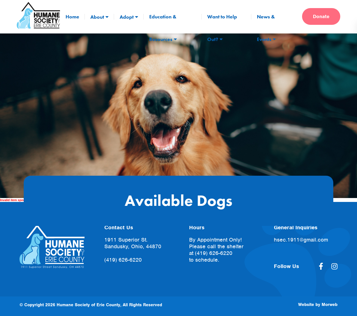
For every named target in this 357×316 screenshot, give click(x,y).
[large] (321, 266)
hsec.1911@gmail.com (301, 239)
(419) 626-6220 (123, 259)
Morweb (329, 304)
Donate (321, 16)
